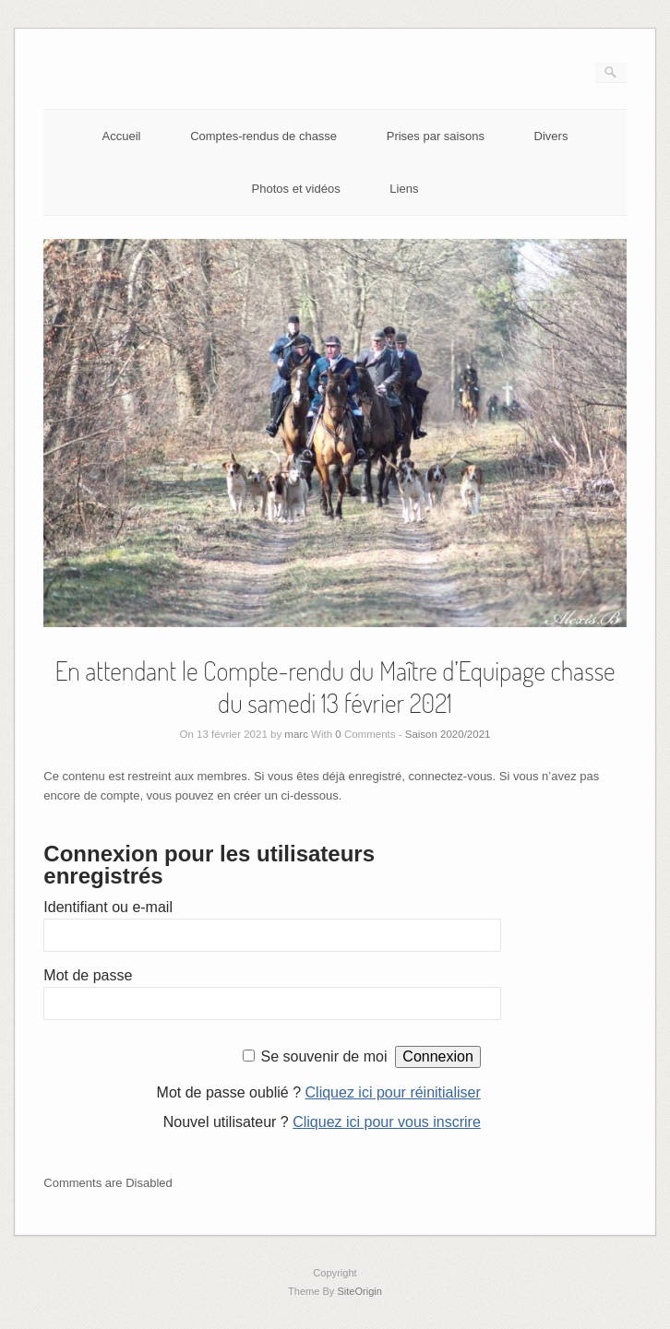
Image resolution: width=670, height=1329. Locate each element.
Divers (551, 136)
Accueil (121, 136)
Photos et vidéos (296, 189)
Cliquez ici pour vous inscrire (387, 1122)
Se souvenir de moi (323, 1056)
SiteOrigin (359, 1291)
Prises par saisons (436, 136)
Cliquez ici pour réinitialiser (393, 1092)
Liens (403, 189)
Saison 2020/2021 (448, 734)
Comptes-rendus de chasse (263, 136)
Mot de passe (87, 975)
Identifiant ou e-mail (108, 907)
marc (296, 734)
